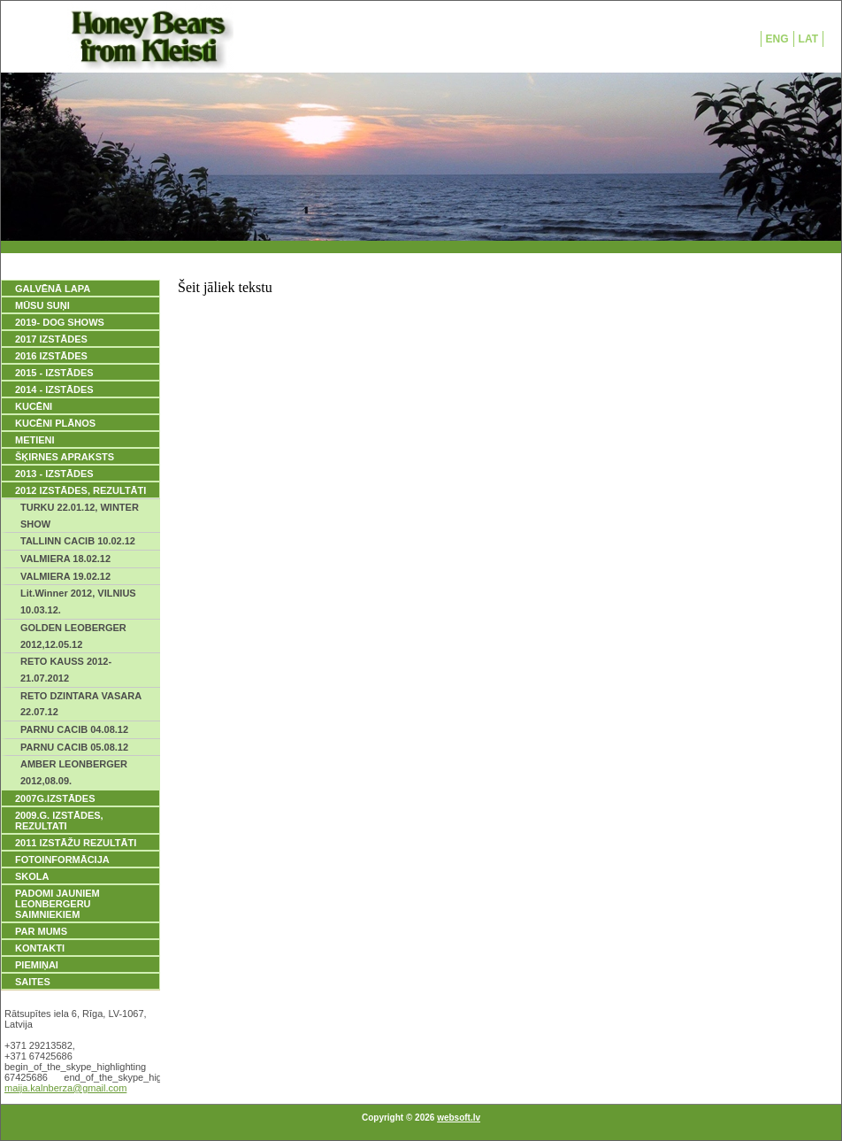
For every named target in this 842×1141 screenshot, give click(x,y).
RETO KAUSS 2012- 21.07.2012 (65, 669)
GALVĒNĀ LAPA (52, 288)
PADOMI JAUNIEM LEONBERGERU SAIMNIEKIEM (57, 904)
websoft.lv (458, 1117)
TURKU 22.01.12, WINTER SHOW (79, 515)
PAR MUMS (41, 931)
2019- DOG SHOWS (59, 322)
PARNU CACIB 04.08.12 (74, 729)
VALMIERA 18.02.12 (65, 558)
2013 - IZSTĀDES (54, 473)
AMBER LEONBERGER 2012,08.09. (73, 772)
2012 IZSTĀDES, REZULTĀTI (80, 490)
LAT (808, 39)
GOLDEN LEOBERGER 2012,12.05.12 (73, 636)
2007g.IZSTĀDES (55, 798)
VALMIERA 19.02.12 (65, 576)
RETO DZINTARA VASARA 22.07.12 (81, 704)
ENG (777, 39)
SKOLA (32, 876)
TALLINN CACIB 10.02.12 (77, 541)
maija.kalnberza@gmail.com (65, 1088)
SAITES (32, 981)
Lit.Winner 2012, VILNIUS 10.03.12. (78, 601)
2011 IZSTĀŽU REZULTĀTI (75, 842)
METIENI (35, 440)
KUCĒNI (33, 406)
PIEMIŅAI (36, 965)
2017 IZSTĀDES (51, 339)
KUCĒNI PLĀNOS (55, 423)
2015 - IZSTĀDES (54, 372)
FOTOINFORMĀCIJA (62, 859)
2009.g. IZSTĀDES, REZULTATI (59, 820)
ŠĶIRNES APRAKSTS (64, 456)
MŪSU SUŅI (42, 305)
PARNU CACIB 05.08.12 (74, 747)
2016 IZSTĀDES (51, 356)
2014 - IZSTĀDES (54, 389)
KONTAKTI (40, 948)
